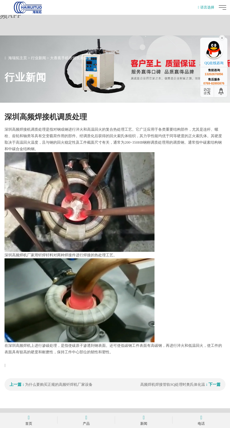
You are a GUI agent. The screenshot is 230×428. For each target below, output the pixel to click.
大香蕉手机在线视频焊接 (70, 58)
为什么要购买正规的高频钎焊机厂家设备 (58, 385)
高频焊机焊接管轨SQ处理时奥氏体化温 (172, 385)
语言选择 (206, 7)
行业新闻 (38, 58)
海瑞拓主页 (17, 58)
